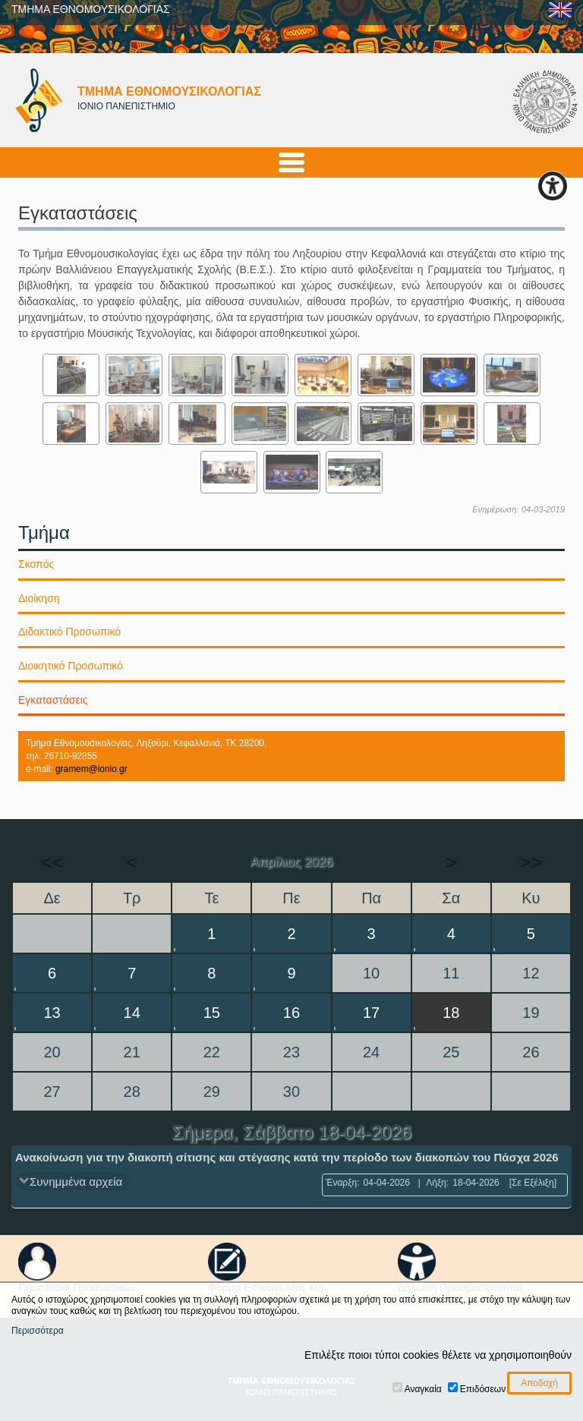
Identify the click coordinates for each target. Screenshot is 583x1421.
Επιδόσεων (483, 1389)
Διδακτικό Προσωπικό (69, 631)
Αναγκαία (423, 1389)
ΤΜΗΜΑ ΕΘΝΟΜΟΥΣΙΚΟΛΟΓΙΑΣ (90, 9)
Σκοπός (36, 564)
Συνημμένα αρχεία (76, 1181)
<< (51, 862)
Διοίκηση (39, 598)
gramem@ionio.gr (91, 769)
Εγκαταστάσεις (53, 700)
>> (530, 862)
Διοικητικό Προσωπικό (70, 666)
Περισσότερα (37, 1330)
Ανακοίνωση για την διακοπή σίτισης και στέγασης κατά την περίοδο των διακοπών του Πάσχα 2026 (287, 1157)
